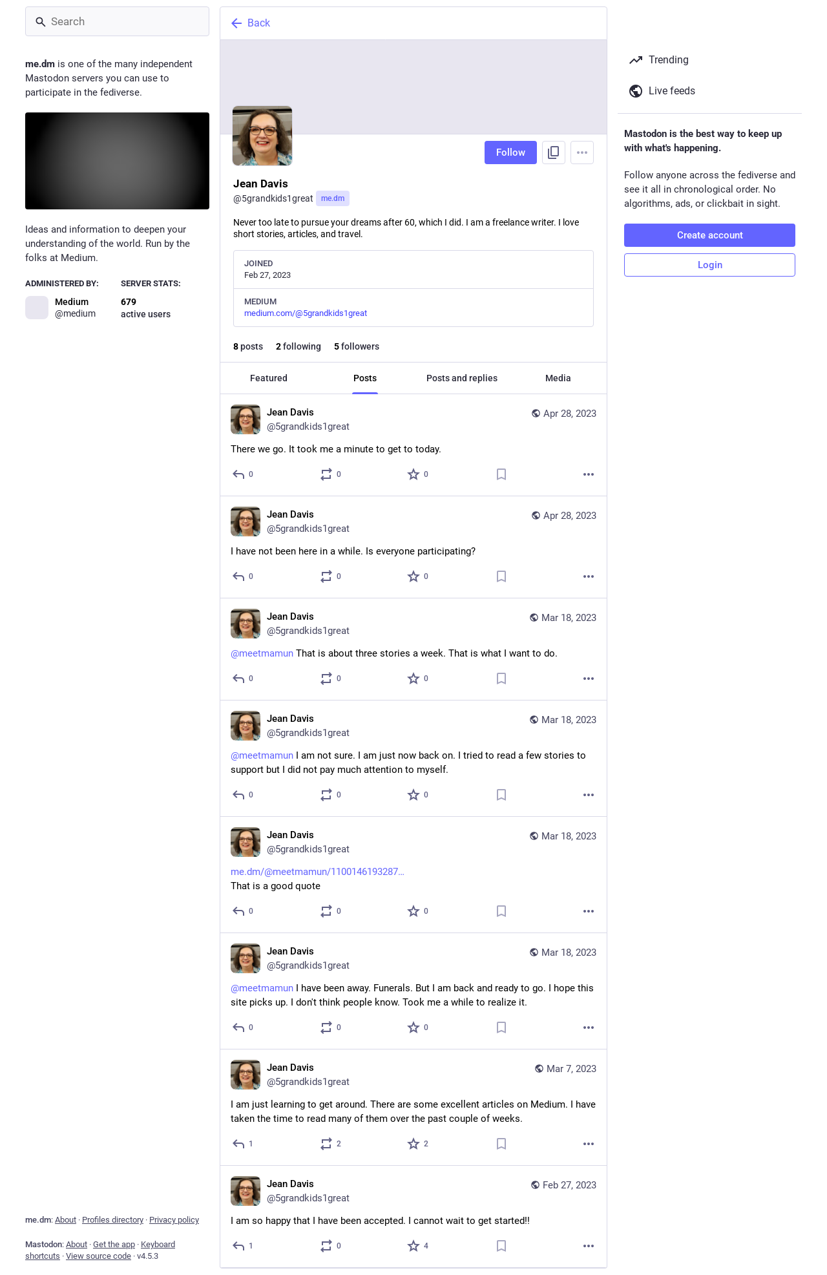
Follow (510, 152)
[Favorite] (418, 474)
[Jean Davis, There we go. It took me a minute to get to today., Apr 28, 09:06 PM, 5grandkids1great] (413, 445)
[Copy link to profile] (553, 152)
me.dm (332, 198)
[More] (588, 474)
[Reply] (243, 474)
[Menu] (582, 152)
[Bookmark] (501, 474)
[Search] (117, 21)
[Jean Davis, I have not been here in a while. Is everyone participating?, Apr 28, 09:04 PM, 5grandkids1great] (413, 547)
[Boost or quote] (331, 474)
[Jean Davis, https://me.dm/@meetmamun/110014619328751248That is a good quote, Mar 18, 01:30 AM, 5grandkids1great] (413, 875)
